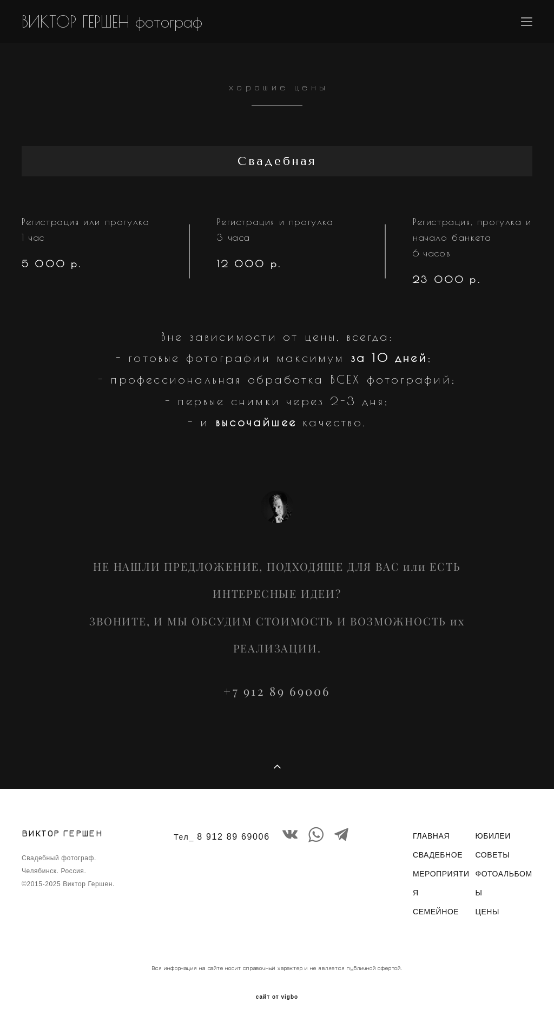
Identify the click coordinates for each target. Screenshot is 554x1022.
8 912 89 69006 (233, 836)
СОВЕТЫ (492, 854)
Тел (181, 837)
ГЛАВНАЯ (431, 836)
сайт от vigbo (277, 997)
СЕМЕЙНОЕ (436, 911)
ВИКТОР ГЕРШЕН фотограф (112, 22)
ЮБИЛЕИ (492, 836)
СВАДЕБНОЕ (438, 854)
